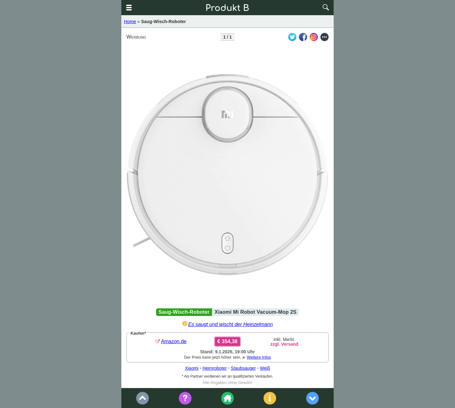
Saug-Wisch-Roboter (163, 21)
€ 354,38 (227, 341)
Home (130, 21)
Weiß (265, 368)
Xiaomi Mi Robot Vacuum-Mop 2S (255, 312)
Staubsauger (243, 368)
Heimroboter (215, 368)
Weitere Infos (259, 357)
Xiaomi (191, 368)
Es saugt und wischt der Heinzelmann (230, 324)
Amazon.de (174, 341)
